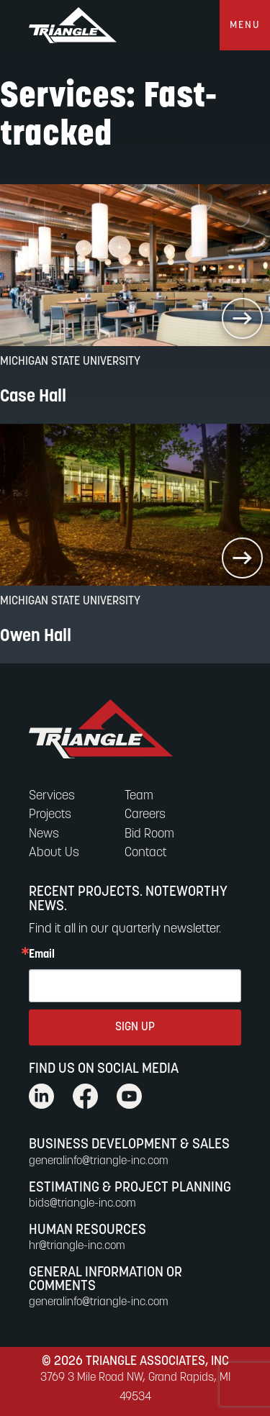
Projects (50, 815)
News (44, 834)
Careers (145, 815)
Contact (146, 853)
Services (52, 796)
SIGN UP (135, 1027)
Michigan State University (70, 362)
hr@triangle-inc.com (77, 1246)
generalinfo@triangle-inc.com (98, 1161)
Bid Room (149, 834)
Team (139, 796)
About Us (54, 853)
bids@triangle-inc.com (82, 1204)
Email (42, 955)
